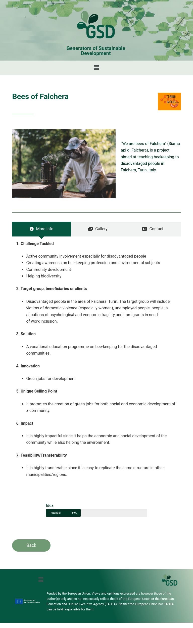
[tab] (41, 229)
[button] (96, 68)
